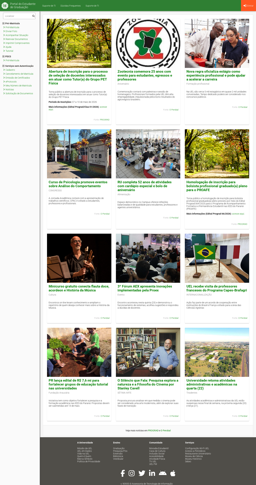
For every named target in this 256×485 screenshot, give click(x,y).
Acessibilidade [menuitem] (156, 456)
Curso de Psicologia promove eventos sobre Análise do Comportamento (78, 184)
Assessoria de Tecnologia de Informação (152, 483)
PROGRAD (105, 119)
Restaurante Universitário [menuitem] (198, 453)
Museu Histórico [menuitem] (193, 459)
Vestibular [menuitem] (118, 459)
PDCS (6, 56)
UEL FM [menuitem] (153, 464)
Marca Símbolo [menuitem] (84, 459)
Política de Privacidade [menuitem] (88, 461)
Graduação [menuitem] (119, 448)
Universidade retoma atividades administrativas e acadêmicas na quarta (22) (211, 384)
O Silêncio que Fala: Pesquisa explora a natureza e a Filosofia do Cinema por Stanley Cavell (148, 384)
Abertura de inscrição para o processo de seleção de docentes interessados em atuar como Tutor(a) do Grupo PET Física (78, 77)
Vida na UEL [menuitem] (83, 453)
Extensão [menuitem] (118, 453)
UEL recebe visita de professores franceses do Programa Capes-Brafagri (216, 288)
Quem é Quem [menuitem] (84, 456)
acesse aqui (238, 213)
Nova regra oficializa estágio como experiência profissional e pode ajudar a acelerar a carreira (215, 75)
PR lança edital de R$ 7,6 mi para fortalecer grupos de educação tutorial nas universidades (78, 384)
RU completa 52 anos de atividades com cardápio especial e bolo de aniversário (145, 186)
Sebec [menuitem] (188, 461)
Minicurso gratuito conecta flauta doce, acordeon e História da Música (79, 288)
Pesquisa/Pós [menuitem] (120, 451)
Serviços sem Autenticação (17, 66)
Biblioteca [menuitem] (118, 456)
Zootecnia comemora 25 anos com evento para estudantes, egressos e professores (145, 75)
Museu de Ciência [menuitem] (194, 456)
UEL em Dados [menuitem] (84, 451)
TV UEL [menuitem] (152, 461)
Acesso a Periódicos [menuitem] (195, 451)
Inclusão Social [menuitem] (156, 453)
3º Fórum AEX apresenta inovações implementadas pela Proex (145, 288)
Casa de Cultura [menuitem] (157, 451)
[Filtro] (19, 16)
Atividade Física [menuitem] (157, 459)
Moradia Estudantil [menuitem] (158, 448)
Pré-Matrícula (11, 23)
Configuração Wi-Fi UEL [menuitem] (197, 448)
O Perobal (173, 109)
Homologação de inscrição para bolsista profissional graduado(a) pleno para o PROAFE (216, 186)
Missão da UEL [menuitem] (84, 448)
